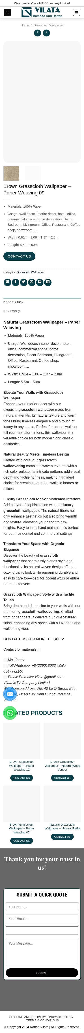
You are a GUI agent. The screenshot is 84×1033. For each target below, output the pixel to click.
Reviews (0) (12, 311)
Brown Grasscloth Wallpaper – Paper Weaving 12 (21, 765)
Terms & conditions (42, 1020)
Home (25, 25)
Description (13, 302)
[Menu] (7, 12)
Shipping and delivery (27, 1017)
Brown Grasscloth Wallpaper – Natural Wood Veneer (62, 765)
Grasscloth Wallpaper (48, 25)
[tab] (42, 302)
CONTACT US (19, 256)
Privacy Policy (61, 1017)
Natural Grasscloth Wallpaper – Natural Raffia (62, 826)
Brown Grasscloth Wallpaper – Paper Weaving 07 (21, 828)
